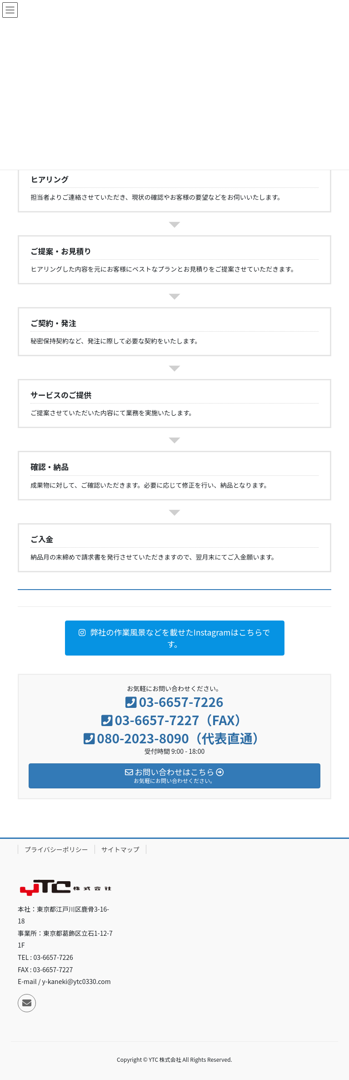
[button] (174, 638)
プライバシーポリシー (56, 849)
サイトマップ (120, 849)
